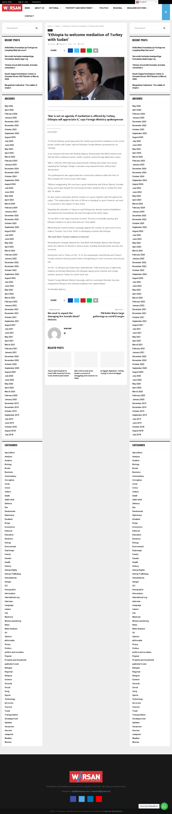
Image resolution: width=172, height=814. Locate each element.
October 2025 (11, 129)
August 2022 (10, 278)
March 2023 (10, 251)
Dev (6, 507)
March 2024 (10, 204)
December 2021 (12, 309)
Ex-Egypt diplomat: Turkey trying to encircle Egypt (112, 372)
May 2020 (9, 384)
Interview (9, 601)
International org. (12, 597)
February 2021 (11, 348)
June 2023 (9, 239)
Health (7, 562)
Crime (7, 488)
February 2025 (11, 161)
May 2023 (9, 243)
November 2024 (12, 172)
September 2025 (12, 133)
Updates (8, 723)
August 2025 (10, 137)
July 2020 (9, 376)
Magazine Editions (136, 8)
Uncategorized (11, 719)
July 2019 (9, 419)
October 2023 (11, 223)
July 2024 (9, 188)
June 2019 (9, 423)
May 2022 (9, 290)
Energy (8, 543)
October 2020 (11, 364)
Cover (7, 484)
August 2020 (10, 372)
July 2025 (9, 141)
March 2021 (10, 345)
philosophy (10, 640)
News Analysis (11, 629)
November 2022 (12, 266)
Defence (8, 503)
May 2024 (9, 196)
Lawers (8, 609)
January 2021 (11, 352)
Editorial (54, 8)
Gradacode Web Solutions (112, 811)
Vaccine (8, 730)
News (27, 8)
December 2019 (12, 403)
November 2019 (12, 407)
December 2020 (12, 356)
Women (8, 742)
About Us (39, 8)
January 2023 (11, 259)
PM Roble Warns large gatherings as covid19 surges (108, 315)
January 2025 (11, 165)
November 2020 (12, 360)
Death (7, 496)
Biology (8, 464)
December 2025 (12, 122)
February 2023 (11, 255)
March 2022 (10, 298)
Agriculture (10, 453)
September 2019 (12, 415)
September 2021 (12, 321)
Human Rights (11, 570)
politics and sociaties (14, 652)
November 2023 (12, 219)
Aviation (8, 460)
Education (9, 535)
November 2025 (12, 125)
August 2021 (10, 325)
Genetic (8, 558)
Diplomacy (9, 515)
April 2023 (9, 247)
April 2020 (9, 388)
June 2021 (9, 333)
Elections (9, 539)
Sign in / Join (22, 2)
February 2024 (11, 208)
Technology (10, 699)
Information (10, 593)
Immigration (10, 590)
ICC (6, 586)
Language (9, 605)
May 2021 (9, 337)
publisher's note (12, 664)
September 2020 (12, 368)
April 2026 (9, 110)
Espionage (9, 550)
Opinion (8, 636)
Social (7, 687)
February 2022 (11, 302)
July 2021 (9, 329)
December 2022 (12, 262)
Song (7, 691)
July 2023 (9, 235)
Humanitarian (11, 578)
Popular (8, 656)
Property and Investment (79, 8)
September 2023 (12, 227)
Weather (8, 738)
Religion (8, 676)
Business (9, 472)
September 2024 (12, 180)
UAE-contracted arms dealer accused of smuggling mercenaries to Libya (85, 374)
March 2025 (10, 157)
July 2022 (9, 282)
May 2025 (9, 149)
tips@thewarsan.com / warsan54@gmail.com (91, 791)
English (141, 2)
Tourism (8, 707)
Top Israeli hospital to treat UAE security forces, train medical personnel (59, 373)
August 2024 (10, 184)
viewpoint (9, 734)
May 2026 (9, 106)
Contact (29, 16)
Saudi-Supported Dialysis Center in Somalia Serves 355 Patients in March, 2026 (22, 76)
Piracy (7, 644)
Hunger (8, 582)
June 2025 (9, 145)
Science (8, 679)
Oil (6, 633)
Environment (10, 546)
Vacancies (9, 727)
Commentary (10, 476)
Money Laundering (13, 621)
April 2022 (9, 294)
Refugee (8, 668)
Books (7, 468)
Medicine (9, 617)
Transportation (11, 715)
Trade (7, 711)
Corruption (9, 480)
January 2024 (11, 212)
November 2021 (12, 313)
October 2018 (11, 427)
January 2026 (11, 118)
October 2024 (11, 176)
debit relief (9, 500)
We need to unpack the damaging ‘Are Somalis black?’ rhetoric (64, 316)
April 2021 (9, 341)
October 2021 (11, 317)
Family (8, 554)
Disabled (8, 519)
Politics (104, 8)
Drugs (7, 523)
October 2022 (11, 270)
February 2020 (11, 395)
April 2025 (9, 153)
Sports (8, 695)
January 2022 (11, 305)
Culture (8, 492)
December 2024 (12, 169)
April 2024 (9, 200)
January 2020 (11, 399)
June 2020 (9, 380)
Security (8, 683)
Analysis (8, 457)
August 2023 (10, 231)
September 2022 (12, 274)
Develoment (10, 511)
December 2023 (12, 215)
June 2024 (9, 192)
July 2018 (9, 435)
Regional (117, 8)
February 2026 (11, 114)
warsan (52, 44)
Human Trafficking (13, 574)
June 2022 (9, 286)
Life (6, 613)
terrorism (9, 703)
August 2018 (10, 431)
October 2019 (11, 411)
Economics (36, 2)
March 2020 (10, 392)
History (8, 566)
